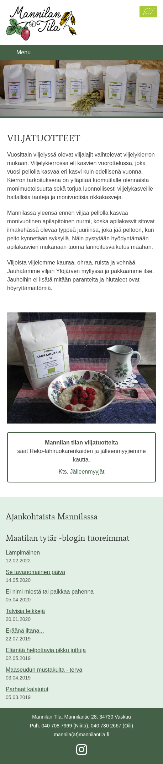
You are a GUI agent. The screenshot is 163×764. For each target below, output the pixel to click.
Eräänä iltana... (25, 631)
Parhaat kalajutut (27, 689)
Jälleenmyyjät (87, 472)
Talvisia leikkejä (25, 611)
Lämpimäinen (23, 553)
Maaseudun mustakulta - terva (44, 670)
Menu (23, 52)
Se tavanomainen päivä (35, 572)
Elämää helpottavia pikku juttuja (46, 650)
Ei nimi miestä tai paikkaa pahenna (50, 592)
